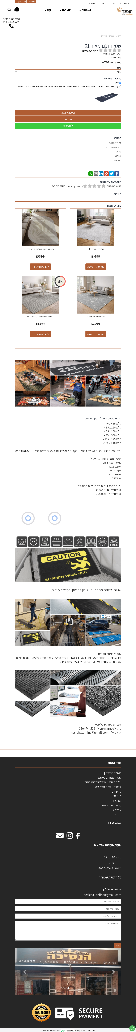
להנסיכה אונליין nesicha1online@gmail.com (102, 892)
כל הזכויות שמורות (109, 877)
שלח (117, 945)
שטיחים (111, 36)
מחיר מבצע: (115, 62)
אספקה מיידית (11, 21)
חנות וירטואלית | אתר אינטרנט (50, 1030)
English (18, 2)
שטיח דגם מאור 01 (103, 46)
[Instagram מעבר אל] (70, 837)
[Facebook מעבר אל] (78, 837)
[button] (23, 971)
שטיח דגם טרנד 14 (96, 249)
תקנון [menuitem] (102, 3)
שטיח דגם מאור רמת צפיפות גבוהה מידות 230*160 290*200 (113, 151)
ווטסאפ (68, 125)
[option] (68, 971)
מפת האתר (114, 763)
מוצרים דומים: (113, 205)
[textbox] (68, 459)
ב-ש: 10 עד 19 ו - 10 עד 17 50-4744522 (108, 862)
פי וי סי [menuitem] (117, 796)
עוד (48, 10)
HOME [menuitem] (92, 3)
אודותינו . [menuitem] (112, 3)
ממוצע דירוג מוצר (86, 186)
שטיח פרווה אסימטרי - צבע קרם (40, 249)
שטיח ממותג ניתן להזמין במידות (103, 418)
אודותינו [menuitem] (116, 810)
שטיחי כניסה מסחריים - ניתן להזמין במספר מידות (86, 589)
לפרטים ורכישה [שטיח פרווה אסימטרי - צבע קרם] (40, 267)
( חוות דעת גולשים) (90, 50)
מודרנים (104, 36)
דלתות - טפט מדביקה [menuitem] (108, 787)
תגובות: (117, 194)
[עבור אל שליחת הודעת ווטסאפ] (132, 1028)
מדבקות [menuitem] (116, 801)
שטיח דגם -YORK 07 (96, 316)
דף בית (118, 36)
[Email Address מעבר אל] (60, 837)
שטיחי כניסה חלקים (109, 654)
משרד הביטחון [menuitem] (112, 773)
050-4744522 (11, 22)
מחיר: (116, 57)
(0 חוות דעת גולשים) (75, 186)
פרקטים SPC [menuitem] (124, 3)
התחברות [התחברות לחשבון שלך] (31, 2)
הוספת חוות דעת (58, 185)
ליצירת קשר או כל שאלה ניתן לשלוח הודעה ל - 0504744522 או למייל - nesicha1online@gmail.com (96, 728)
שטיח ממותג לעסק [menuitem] (109, 777)
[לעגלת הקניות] (16, 9)
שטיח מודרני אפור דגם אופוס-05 (40, 316)
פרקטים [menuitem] (116, 791)
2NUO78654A (109, 54)
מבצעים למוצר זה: (112, 78)
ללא (117, 83)
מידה (118, 67)
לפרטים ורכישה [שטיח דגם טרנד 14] (95, 267)
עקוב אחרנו (114, 822)
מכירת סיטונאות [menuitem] (111, 805)
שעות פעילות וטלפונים (107, 845)
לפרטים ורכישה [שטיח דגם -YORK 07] (95, 334)
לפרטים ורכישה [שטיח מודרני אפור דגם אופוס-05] (40, 334)
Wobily (77, 1030)
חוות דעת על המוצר (110, 181)
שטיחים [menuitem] (85, 10)
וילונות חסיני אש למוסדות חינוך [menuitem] (102, 782)
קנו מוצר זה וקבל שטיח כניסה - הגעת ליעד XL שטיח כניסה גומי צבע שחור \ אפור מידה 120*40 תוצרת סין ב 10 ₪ (68, 86)
